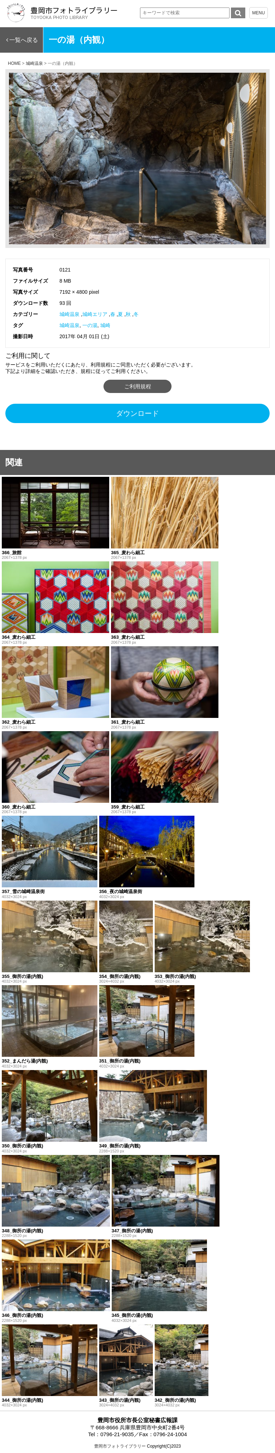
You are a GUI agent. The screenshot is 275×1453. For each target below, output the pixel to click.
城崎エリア (94, 314)
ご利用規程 (137, 386)
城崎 (105, 325)
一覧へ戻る (23, 40)
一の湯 (89, 325)
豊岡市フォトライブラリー (120, 1446)
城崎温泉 (69, 314)
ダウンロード (137, 413)
